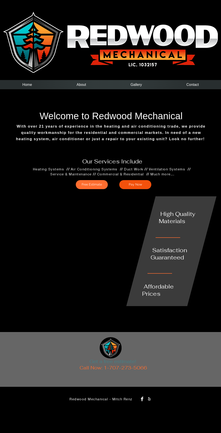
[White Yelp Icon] (149, 399)
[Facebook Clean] (142, 399)
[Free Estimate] (92, 184)
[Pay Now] (135, 184)
